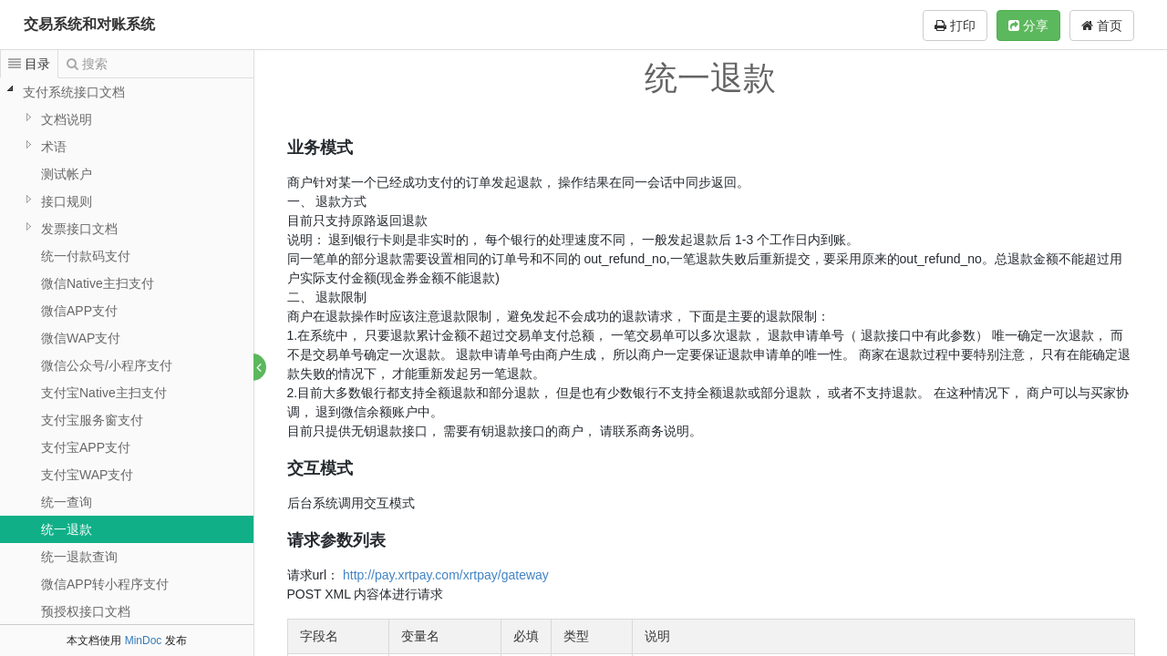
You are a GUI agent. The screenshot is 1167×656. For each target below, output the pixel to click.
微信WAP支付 (80, 338)
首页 (1101, 25)
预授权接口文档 (85, 611)
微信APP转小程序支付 (105, 584)
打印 (955, 25)
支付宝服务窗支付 (92, 420)
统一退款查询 (79, 556)
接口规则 (66, 201)
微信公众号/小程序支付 (106, 365)
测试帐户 (66, 174)
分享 (1028, 25)
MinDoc (143, 640)
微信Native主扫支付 (97, 283)
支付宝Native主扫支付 (104, 392)
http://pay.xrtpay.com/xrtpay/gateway (446, 575)
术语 (54, 146)
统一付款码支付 (85, 256)
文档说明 (66, 119)
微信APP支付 (79, 310)
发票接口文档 (79, 228)
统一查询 (66, 502)
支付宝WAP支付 (87, 474)
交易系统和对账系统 (89, 24)
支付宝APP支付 (85, 447)
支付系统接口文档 (74, 92)
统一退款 (66, 529)
